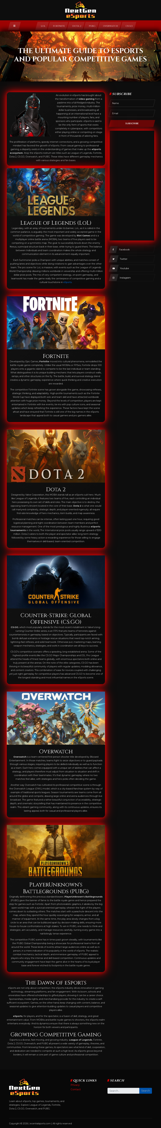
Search (145, 1090)
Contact (76, 1089)
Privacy (75, 1085)
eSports (67, 282)
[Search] (123, 1091)
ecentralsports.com (40, 1123)
